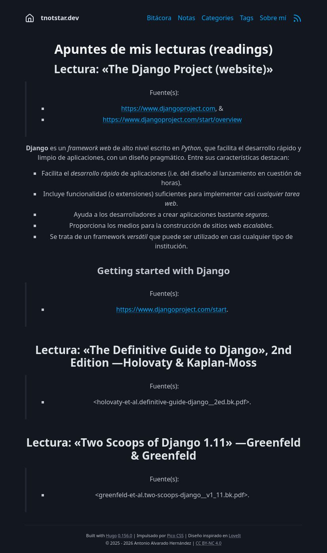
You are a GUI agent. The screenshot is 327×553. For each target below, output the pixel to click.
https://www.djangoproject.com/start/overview (172, 119)
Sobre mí (273, 17)
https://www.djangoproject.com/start (171, 309)
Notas (186, 17)
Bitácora (159, 17)
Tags (246, 17)
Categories (218, 17)
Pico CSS (175, 535)
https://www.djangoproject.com (168, 108)
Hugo (111, 535)
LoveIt (235, 535)
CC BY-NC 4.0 (208, 543)
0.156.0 (125, 535)
